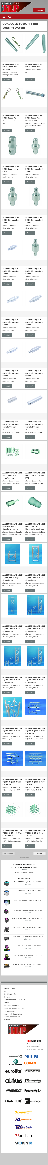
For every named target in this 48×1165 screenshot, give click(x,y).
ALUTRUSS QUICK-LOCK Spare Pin (10, 116)
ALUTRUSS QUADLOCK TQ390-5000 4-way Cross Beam (12, 730)
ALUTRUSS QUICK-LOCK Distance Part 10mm (34, 169)
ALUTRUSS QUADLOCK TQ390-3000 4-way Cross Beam (12, 679)
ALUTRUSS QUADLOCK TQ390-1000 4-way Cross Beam (35, 577)
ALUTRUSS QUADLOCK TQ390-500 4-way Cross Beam (12, 577)
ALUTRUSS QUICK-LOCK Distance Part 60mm (11, 322)
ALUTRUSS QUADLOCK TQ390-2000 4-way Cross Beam (12, 628)
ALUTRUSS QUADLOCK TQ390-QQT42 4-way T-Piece (35, 833)
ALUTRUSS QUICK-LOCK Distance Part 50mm (34, 271)
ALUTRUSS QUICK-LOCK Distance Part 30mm (34, 220)
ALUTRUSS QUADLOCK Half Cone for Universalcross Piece (35, 526)
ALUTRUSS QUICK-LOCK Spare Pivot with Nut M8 (33, 118)
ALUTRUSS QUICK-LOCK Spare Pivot (33, 65)
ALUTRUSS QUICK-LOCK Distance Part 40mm (11, 271)
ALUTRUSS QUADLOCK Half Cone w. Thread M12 (35, 475)
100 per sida (24, 857)
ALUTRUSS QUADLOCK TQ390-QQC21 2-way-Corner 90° (35, 730)
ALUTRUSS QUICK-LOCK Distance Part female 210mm (34, 424)
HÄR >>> (24, 870)
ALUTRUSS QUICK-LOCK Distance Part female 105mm (11, 424)
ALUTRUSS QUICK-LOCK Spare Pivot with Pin (10, 66)
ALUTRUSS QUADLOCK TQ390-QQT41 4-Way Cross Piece (12, 833)
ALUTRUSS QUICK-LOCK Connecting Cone (10, 169)
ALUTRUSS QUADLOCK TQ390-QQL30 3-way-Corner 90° (12, 781)
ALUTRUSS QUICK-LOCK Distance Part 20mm (11, 220)
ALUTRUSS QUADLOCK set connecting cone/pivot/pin (12, 475)
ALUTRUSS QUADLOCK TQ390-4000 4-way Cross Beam (35, 679)
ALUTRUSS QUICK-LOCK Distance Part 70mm (34, 322)
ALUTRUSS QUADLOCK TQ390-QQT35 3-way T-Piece (35, 781)
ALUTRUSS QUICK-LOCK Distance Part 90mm (34, 373)
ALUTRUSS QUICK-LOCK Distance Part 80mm (11, 373)
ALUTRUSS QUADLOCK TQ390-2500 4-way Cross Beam (35, 628)
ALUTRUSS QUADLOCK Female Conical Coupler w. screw (12, 526)
